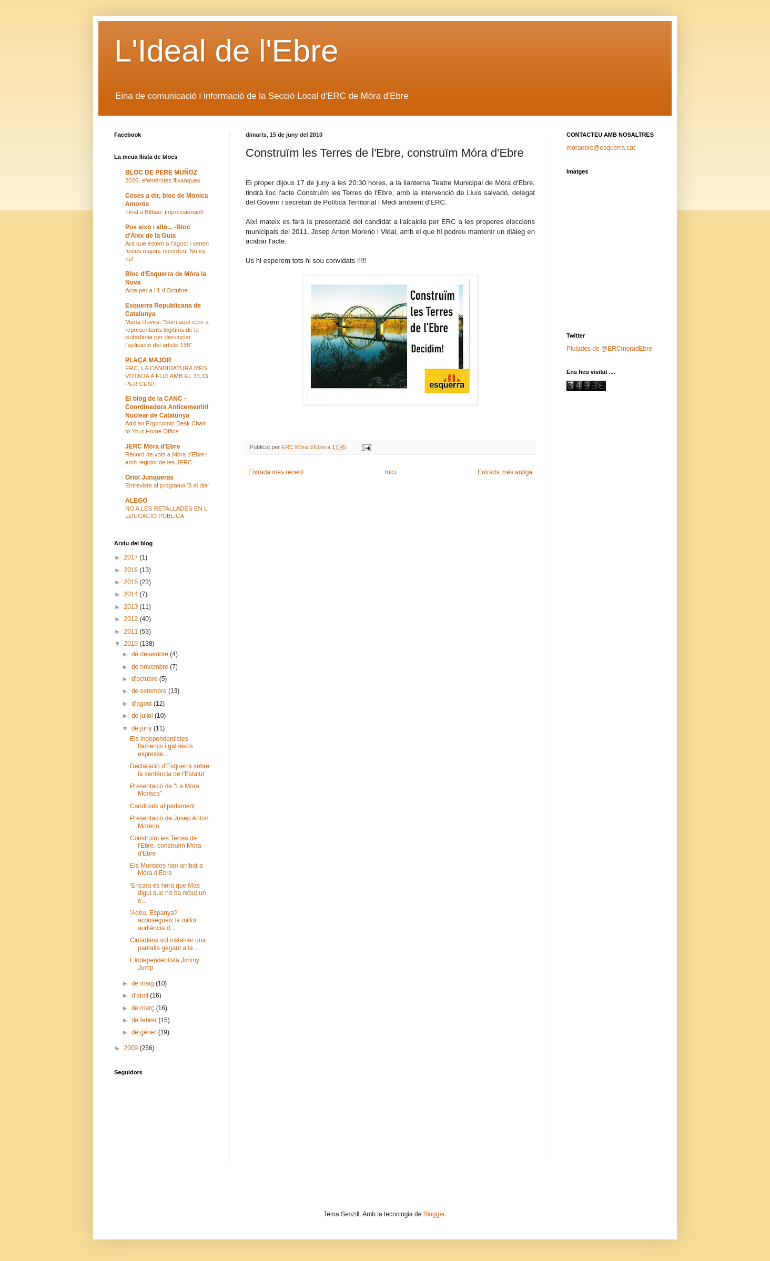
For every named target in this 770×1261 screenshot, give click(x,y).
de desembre (150, 654)
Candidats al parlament (162, 806)
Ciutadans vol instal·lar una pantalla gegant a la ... (168, 944)
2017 (132, 557)
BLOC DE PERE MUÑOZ (161, 172)
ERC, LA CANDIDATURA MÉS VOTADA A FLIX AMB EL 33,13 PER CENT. (166, 376)
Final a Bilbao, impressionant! (164, 212)
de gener (144, 1032)
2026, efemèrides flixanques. (163, 180)
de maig (143, 983)
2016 (132, 570)
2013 (132, 607)
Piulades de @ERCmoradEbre (609, 348)
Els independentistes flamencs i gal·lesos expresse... (161, 746)
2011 (132, 631)
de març (143, 1008)
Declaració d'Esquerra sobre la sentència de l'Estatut (169, 769)
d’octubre (145, 679)
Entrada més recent (275, 472)
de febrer (144, 1020)
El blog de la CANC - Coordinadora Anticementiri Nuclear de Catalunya (166, 407)
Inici (390, 472)
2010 (132, 643)
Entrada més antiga (505, 472)
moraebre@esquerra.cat (600, 147)
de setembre (149, 691)
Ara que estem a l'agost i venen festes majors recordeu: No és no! (167, 251)
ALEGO (136, 500)
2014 (132, 594)
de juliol (143, 715)
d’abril (140, 995)
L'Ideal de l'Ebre (226, 50)
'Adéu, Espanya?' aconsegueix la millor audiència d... (163, 920)
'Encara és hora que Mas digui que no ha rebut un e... (168, 893)
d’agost (142, 703)
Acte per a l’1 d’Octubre (156, 290)
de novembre (150, 666)
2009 (132, 1048)
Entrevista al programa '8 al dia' (167, 485)
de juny (142, 728)
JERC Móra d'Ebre (152, 446)
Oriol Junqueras (149, 477)
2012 (132, 619)
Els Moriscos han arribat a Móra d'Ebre (166, 869)
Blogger (434, 1214)
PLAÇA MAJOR (148, 360)
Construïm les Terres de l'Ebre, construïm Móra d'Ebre (165, 846)
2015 (132, 582)
